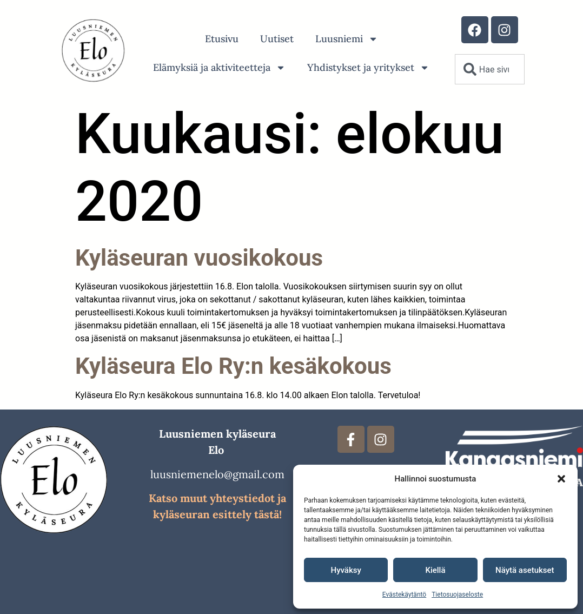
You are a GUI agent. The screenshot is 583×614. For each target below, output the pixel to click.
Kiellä (435, 570)
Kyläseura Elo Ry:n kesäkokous (233, 366)
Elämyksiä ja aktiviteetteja (219, 67)
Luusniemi (346, 39)
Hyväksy (346, 570)
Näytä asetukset (524, 570)
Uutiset (277, 38)
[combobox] (490, 69)
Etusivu (222, 38)
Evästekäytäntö (404, 594)
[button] (561, 478)
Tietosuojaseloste (457, 594)
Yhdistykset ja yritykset (368, 67)
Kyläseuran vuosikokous (199, 258)
